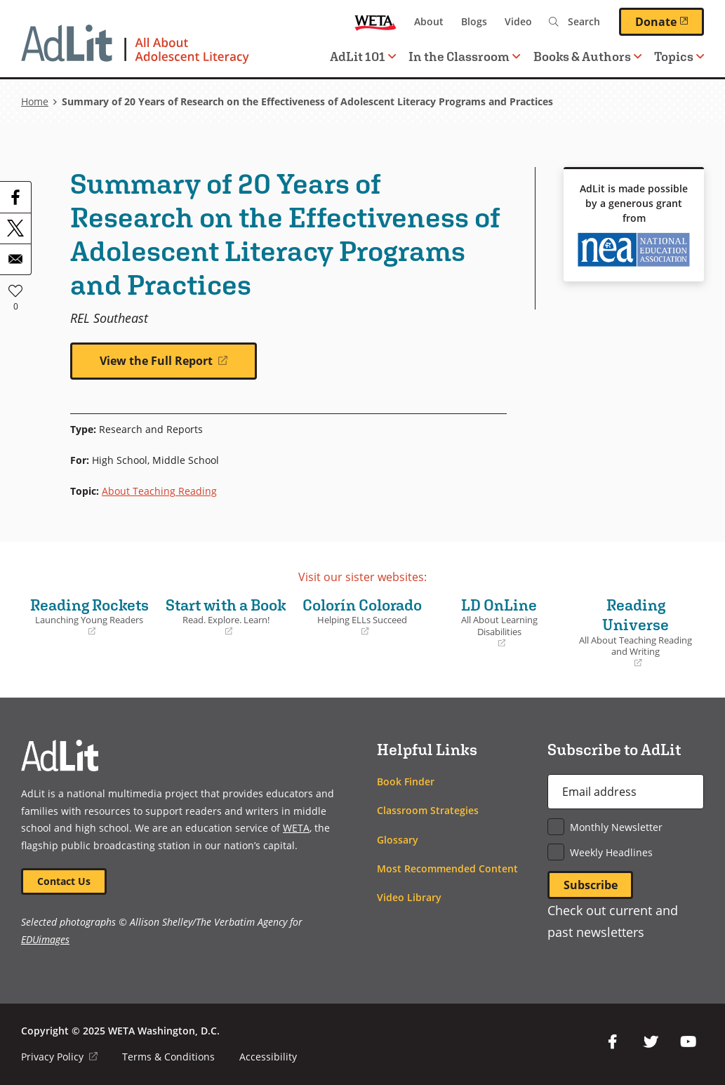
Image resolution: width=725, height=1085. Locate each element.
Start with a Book (226, 627)
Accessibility (268, 1057)
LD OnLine (499, 623)
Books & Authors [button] (587, 56)
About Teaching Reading (159, 491)
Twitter (650, 1042)
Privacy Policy (59, 1057)
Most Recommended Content (447, 868)
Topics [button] (679, 56)
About (429, 21)
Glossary (397, 839)
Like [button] (15, 290)
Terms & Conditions (168, 1057)
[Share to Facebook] (15, 197)
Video (518, 21)
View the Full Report (179, 366)
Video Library (409, 897)
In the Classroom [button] (464, 56)
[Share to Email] (15, 259)
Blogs (474, 21)
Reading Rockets (89, 617)
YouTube (688, 1042)
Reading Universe (635, 633)
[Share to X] (15, 228)
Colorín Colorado (362, 617)
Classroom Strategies (428, 810)
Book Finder (405, 781)
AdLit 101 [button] (363, 56)
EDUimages (45, 939)
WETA (375, 21)
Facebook (612, 1042)
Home (34, 101)
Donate (669, 21)
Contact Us (64, 881)
